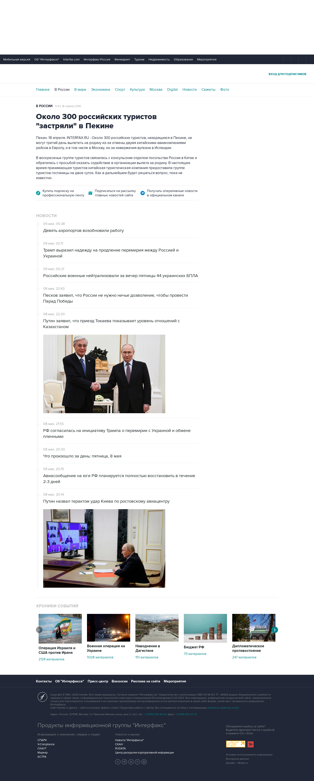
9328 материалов (100, 657)
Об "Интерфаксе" (46, 59)
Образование (183, 59)
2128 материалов (51, 659)
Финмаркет (122, 59)
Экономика (100, 90)
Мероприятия (207, 59)
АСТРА (42, 757)
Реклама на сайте (145, 681)
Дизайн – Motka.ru (237, 763)
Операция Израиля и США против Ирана (57, 650)
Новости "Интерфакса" (129, 740)
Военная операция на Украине (106, 648)
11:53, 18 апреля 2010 (68, 106)
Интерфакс (157, 73)
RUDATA (120, 748)
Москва (156, 90)
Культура (137, 90)
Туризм (139, 59)
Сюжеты (208, 90)
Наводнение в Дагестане (147, 648)
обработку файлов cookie (223, 707)
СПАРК (42, 740)
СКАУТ (42, 748)
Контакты (44, 681)
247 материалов (244, 657)
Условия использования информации (249, 754)
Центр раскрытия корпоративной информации (144, 752)
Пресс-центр (98, 681)
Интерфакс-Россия (97, 59)
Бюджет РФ (194, 647)
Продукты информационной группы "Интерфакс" (102, 725)
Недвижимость (159, 59)
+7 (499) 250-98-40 (155, 714)
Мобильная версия (16, 59)
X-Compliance (46, 744)
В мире (80, 90)
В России (62, 90)
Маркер (43, 752)
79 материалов (195, 654)
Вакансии (120, 681)
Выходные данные (237, 758)
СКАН (119, 744)
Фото (224, 90)
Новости (190, 90)
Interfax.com (71, 59)
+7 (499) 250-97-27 (186, 714)
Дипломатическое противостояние (248, 648)
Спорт (120, 90)
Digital (172, 90)
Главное (43, 90)
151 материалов (146, 657)
